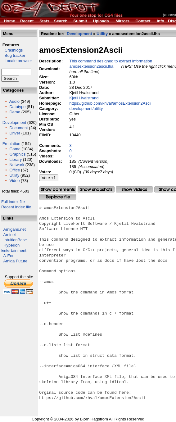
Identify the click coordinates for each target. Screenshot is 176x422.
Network (16, 164)
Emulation (11, 143)
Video (14, 180)
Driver (14, 133)
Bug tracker (13, 55)
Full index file (13, 201)
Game (14, 149)
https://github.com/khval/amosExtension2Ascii (110, 103)
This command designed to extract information (110, 61)
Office (14, 170)
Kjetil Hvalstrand (83, 98)
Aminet (9, 234)
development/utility (86, 108)
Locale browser (16, 60)
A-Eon (9, 255)
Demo (14, 112)
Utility (14, 175)
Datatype (17, 106)
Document (18, 127)
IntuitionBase (15, 240)
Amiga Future (15, 261)
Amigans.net (14, 229)
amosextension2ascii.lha (91, 66)
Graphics (17, 154)
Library (15, 159)
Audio (14, 101)
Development (14, 122)
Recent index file (16, 207)
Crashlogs (12, 50)
